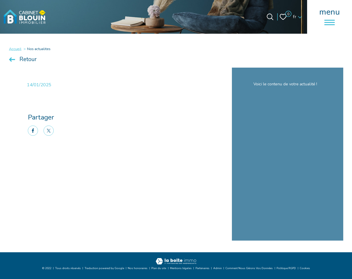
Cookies (305, 268)
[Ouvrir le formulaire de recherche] (270, 16)
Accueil (15, 48)
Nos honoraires (137, 268)
